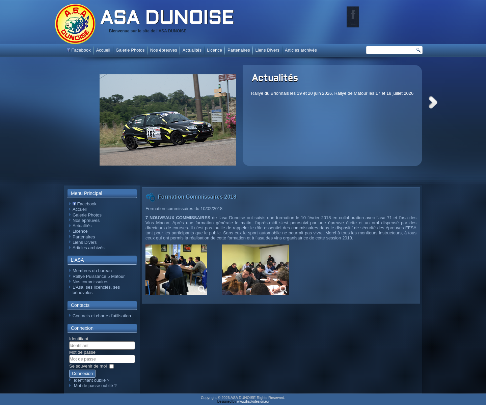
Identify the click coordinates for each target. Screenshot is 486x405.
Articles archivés (301, 50)
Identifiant (78, 338)
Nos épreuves (163, 50)
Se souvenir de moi (88, 366)
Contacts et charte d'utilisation (102, 315)
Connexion (82, 373)
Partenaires (238, 50)
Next (433, 102)
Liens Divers (267, 50)
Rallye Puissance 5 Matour (99, 276)
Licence (214, 50)
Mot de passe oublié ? (95, 385)
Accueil (103, 50)
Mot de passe (82, 352)
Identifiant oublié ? (92, 380)
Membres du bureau (92, 270)
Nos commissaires (90, 281)
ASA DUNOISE (167, 19)
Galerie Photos (130, 50)
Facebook (79, 50)
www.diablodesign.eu (253, 401)
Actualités (275, 79)
